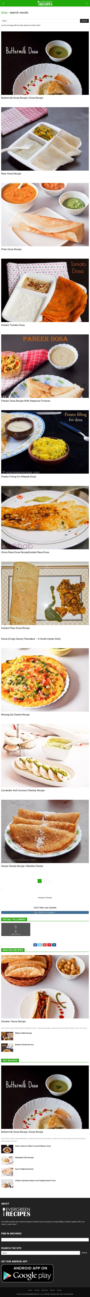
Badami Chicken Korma (24, 1045)
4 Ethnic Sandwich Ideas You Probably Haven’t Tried (35, 1181)
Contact (36, 1290)
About (30, 1290)
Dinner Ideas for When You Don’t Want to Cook (33, 1146)
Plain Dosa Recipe (11, 249)
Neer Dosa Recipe (11, 173)
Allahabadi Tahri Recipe (24, 1158)
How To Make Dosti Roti (24, 1169)
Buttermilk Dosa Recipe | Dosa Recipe (22, 97)
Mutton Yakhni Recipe (23, 1033)
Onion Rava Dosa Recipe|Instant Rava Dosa (25, 552)
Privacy (59, 1290)
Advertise (45, 1290)
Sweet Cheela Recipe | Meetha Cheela (22, 866)
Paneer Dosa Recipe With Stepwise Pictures (25, 400)
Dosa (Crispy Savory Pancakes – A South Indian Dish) (31, 638)
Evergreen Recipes (45, 897)
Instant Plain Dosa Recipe (15, 628)
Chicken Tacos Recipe (13, 1021)
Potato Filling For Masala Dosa (18, 476)
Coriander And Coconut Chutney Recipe (23, 790)
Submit (52, 1290)
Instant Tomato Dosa (13, 325)
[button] (86, 3)
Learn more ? (12, 1224)
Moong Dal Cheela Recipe (15, 714)
